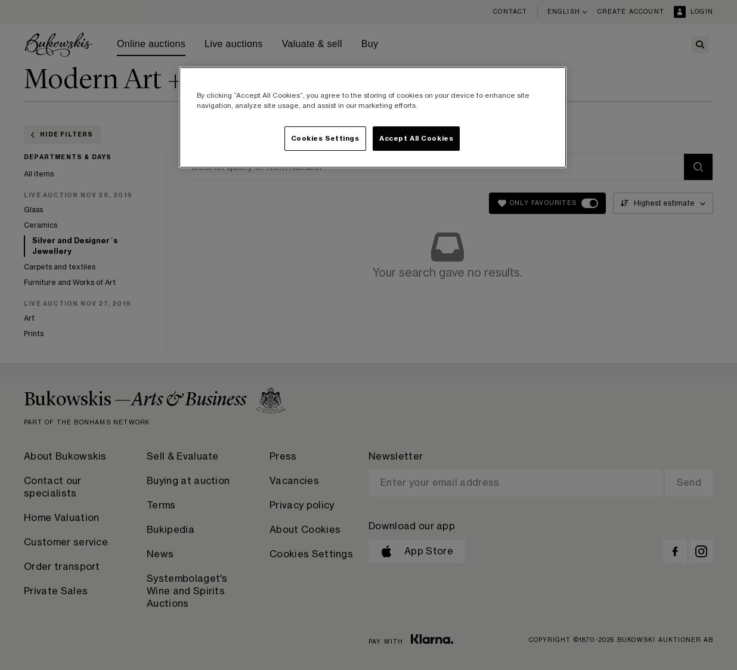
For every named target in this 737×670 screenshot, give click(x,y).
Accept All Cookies (416, 138)
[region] (372, 117)
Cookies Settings (325, 138)
